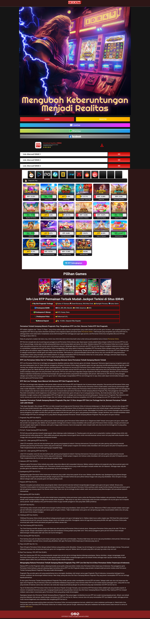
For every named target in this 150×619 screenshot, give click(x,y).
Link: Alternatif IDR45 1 (32, 154)
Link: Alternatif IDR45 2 (32, 160)
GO (119, 154)
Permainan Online (87, 332)
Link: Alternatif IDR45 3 (32, 166)
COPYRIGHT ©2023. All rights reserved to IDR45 (74, 616)
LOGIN (47, 119)
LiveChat (75, 125)
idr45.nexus (29, 606)
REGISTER (103, 119)
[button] (31, 192)
